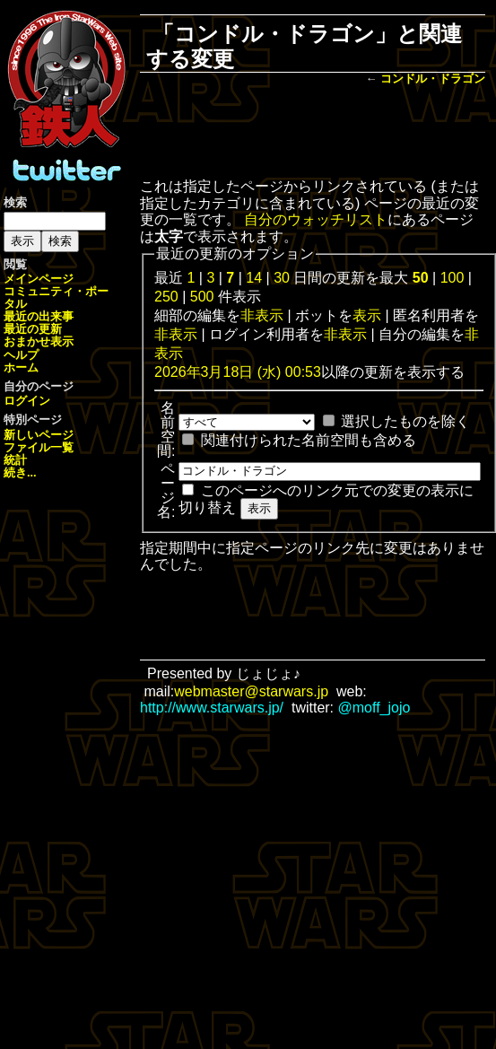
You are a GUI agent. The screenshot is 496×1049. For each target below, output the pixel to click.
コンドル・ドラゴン (432, 78)
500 (202, 296)
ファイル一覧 (39, 447)
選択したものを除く (405, 421)
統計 (15, 460)
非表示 (261, 315)
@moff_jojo (374, 707)
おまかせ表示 (39, 341)
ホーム (21, 367)
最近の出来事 (39, 316)
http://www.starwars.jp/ (211, 707)
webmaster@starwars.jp (251, 691)
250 (166, 296)
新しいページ (39, 434)
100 (452, 277)
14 (254, 277)
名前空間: (166, 429)
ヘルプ (21, 355)
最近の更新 (33, 329)
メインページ (39, 278)
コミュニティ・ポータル (56, 297)
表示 (366, 315)
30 (282, 277)
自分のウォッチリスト (315, 219)
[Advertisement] (312, 134)
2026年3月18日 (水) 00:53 (237, 372)
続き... (20, 472)
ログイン (27, 400)
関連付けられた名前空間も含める (308, 440)
